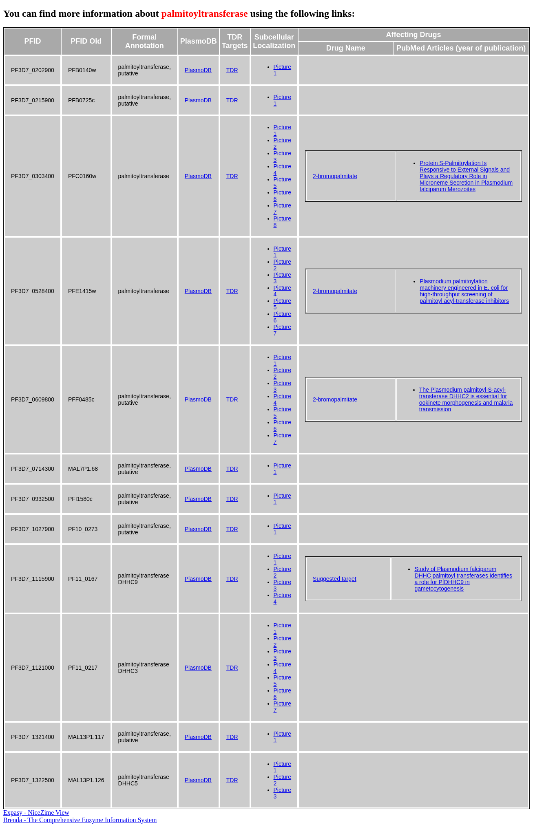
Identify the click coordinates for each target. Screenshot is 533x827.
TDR (232, 70)
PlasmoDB (198, 70)
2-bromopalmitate (335, 176)
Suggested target (334, 579)
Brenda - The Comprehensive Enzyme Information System (80, 819)
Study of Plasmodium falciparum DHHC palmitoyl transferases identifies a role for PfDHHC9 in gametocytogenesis (463, 579)
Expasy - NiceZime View (36, 812)
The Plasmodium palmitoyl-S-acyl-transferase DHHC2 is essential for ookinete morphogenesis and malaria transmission (466, 399)
